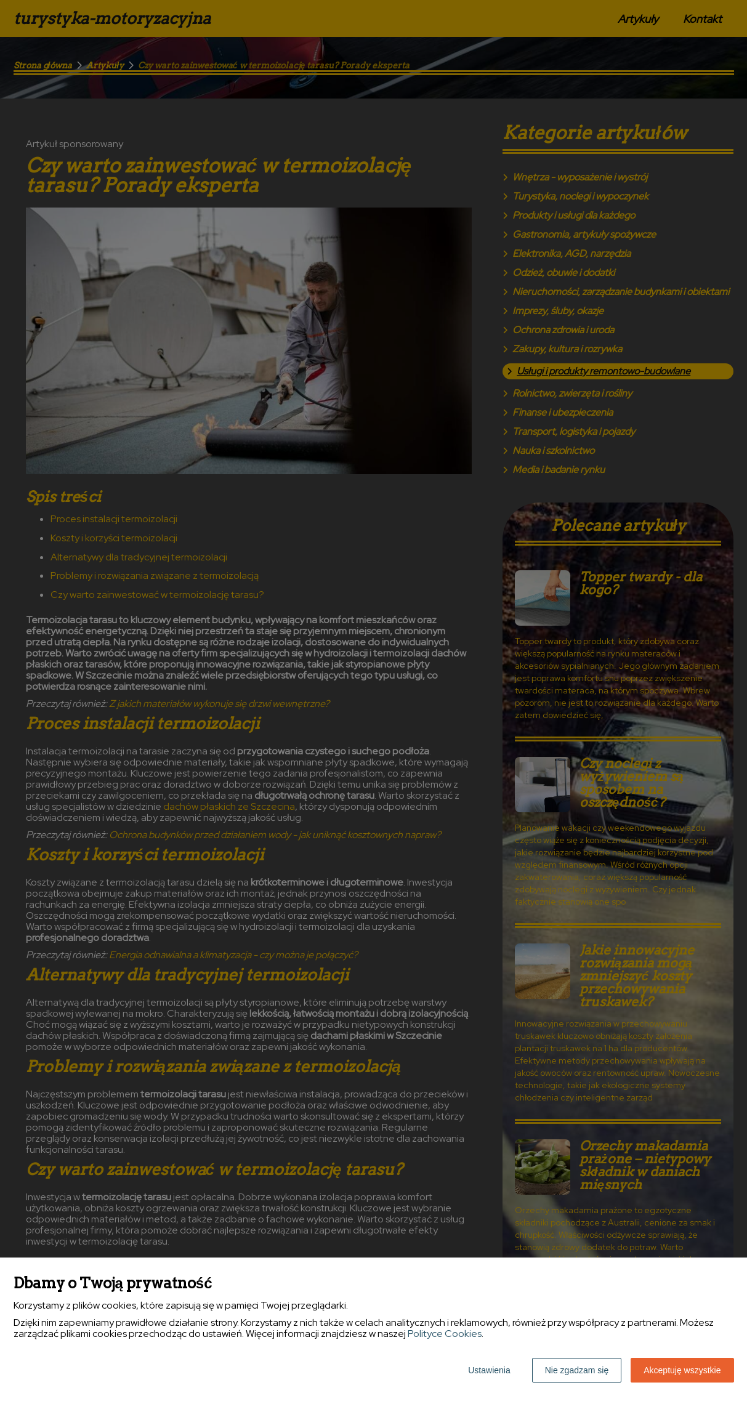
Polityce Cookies (445, 1333)
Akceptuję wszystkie (682, 1370)
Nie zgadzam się (577, 1370)
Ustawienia (489, 1370)
